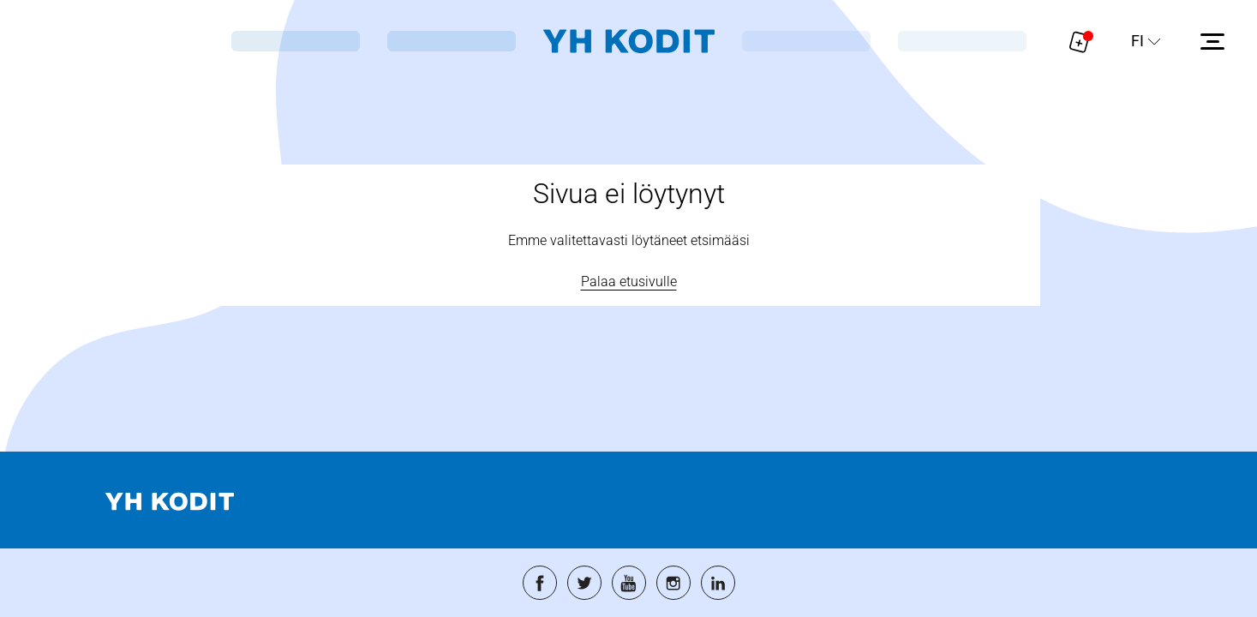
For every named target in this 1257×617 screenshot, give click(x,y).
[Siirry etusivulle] (629, 41)
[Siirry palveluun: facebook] (540, 583)
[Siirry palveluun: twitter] (584, 583)
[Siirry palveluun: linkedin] (718, 583)
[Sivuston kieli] (1146, 41)
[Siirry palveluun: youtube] (629, 583)
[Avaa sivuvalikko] (1212, 41)
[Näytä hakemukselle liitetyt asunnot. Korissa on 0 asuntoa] (1080, 41)
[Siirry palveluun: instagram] (673, 583)
